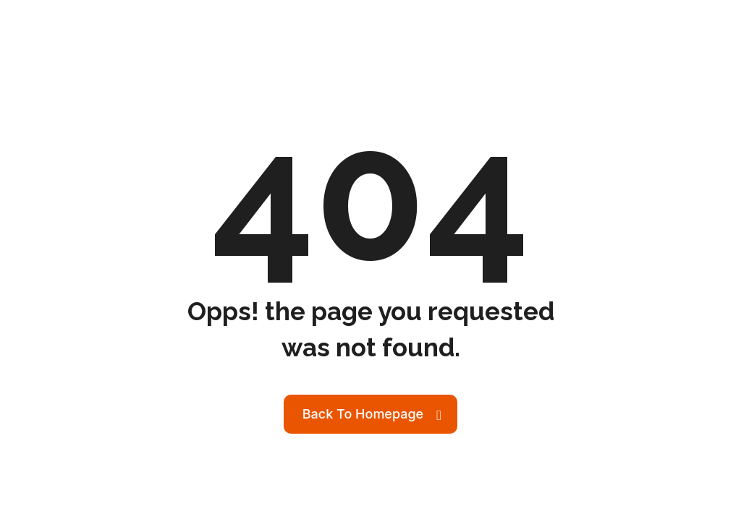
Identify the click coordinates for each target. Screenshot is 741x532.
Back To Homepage (362, 413)
